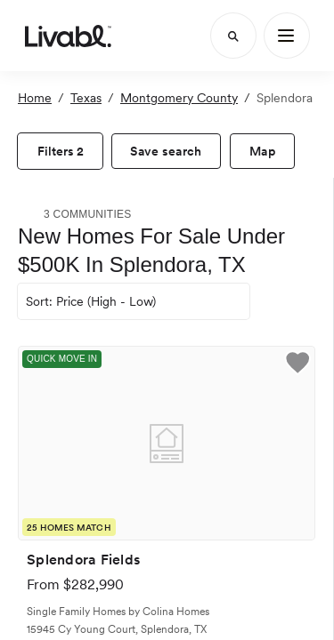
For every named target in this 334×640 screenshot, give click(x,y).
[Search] (233, 35)
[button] (297, 365)
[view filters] (60, 151)
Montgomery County (179, 98)
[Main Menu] (287, 35)
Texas (86, 98)
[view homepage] (68, 35)
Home (35, 98)
